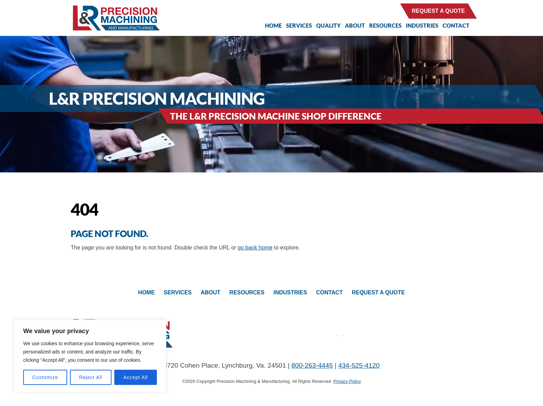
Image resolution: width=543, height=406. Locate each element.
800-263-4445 (312, 365)
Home (273, 25)
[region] (90, 356)
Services (299, 25)
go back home (255, 248)
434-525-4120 (359, 365)
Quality (328, 25)
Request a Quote (438, 11)
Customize (45, 377)
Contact (456, 25)
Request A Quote (378, 292)
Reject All (90, 377)
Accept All (135, 377)
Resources (385, 25)
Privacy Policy (347, 381)
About (355, 25)
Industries (422, 25)
